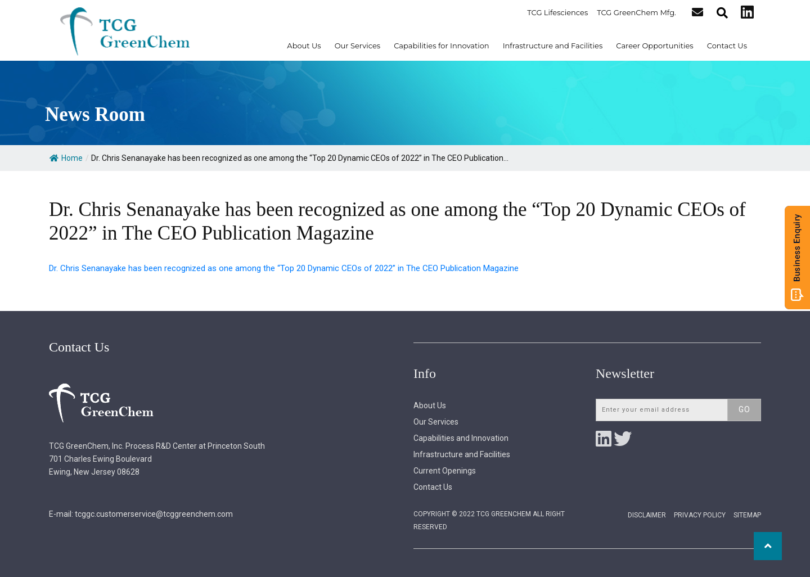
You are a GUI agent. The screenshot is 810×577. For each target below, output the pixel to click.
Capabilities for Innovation (441, 45)
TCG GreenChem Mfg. (637, 12)
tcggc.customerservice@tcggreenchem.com (154, 514)
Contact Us (727, 45)
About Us (304, 45)
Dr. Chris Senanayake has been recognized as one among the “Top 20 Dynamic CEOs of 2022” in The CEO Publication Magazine (284, 268)
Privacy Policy (700, 515)
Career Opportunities (654, 45)
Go (744, 409)
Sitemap (747, 515)
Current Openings (444, 470)
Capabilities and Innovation (460, 438)
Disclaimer (647, 515)
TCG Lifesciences (558, 12)
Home (66, 158)
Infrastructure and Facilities (553, 45)
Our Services (357, 45)
